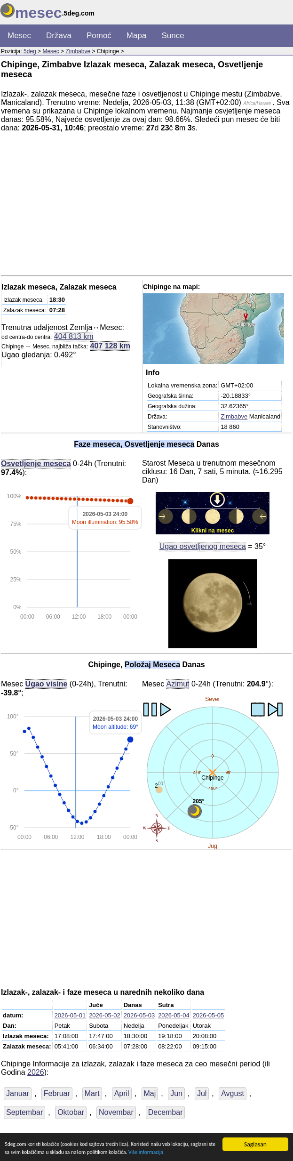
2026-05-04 (174, 1015)
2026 (35, 1072)
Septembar (24, 1112)
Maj (150, 1093)
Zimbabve (77, 51)
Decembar (165, 1112)
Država (58, 35)
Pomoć (99, 35)
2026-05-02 (104, 1015)
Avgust (232, 1093)
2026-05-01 (70, 1015)
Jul (201, 1093)
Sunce (172, 35)
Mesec (19, 35)
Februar (57, 1093)
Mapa (137, 35)
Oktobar (70, 1112)
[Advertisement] (146, 206)
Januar (17, 1093)
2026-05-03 (139, 1015)
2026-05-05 (208, 1015)
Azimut (178, 683)
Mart (92, 1093)
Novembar (116, 1112)
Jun (176, 1093)
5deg (30, 51)
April (121, 1093)
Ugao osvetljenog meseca (202, 546)
